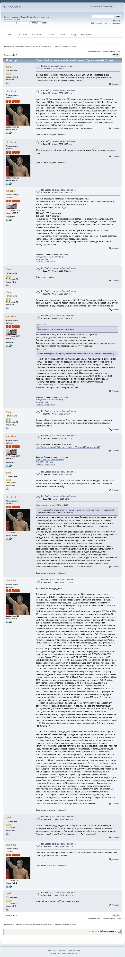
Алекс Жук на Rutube (44, 259)
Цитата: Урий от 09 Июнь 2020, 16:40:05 (52, 505)
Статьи (51, 35)
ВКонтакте (37, 35)
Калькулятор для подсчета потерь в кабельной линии (61, 337)
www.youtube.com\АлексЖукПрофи (50, 257)
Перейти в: (92, 931)
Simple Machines (73, 950)
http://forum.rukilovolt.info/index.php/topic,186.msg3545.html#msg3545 (68, 447)
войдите (42, 17)
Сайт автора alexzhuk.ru (45, 262)
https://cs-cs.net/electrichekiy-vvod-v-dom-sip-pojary (70, 383)
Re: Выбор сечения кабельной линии (58, 90)
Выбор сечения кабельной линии (56, 66)
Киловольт (12, 7)
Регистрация (87, 35)
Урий (8, 66)
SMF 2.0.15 (52, 950)
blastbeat (11, 91)
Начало (9, 35)
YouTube (23, 35)
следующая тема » (113, 51)
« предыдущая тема (96, 51)
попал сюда (60, 207)
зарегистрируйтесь (12, 19)
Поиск (63, 35)
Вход (73, 35)
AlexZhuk (11, 190)
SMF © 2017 (62, 950)
